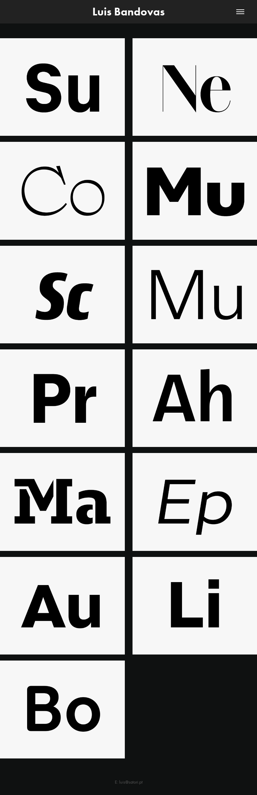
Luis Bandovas (128, 11)
